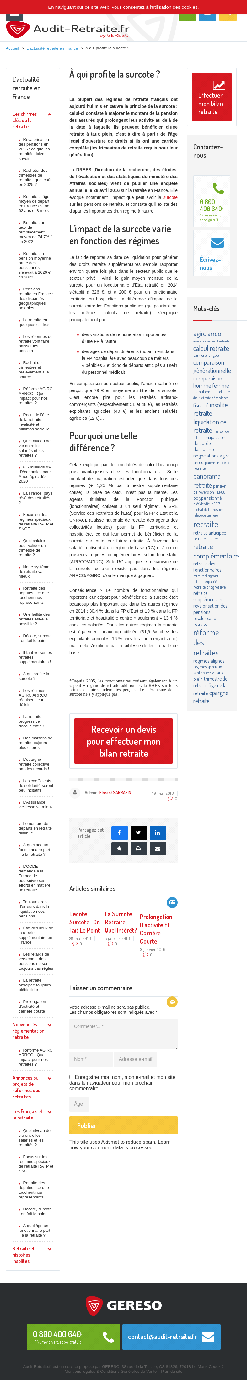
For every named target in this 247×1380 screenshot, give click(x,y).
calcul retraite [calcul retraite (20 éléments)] (211, 348)
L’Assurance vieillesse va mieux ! (36, 807)
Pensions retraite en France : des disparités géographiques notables (36, 298)
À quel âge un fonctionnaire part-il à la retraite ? (35, 850)
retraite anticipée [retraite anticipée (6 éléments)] (209, 533)
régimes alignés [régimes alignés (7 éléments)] (209, 660)
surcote (170, 197)
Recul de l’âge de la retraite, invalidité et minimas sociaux (34, 421)
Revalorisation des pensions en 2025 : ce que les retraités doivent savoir (34, 149)
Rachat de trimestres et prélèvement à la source (34, 369)
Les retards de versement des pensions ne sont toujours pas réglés (36, 961)
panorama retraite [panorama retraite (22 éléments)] (207, 480)
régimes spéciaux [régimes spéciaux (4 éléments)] (207, 666)
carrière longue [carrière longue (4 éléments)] (206, 355)
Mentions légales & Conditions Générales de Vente (111, 1371)
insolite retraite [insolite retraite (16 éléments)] (210, 408)
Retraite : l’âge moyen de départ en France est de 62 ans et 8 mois (34, 203)
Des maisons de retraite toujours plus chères (35, 743)
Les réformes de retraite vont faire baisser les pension (36, 343)
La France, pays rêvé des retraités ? (35, 498)
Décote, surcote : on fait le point (35, 638)
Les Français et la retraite (28, 1114)
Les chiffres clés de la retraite (25, 120)
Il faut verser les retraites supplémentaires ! (35, 657)
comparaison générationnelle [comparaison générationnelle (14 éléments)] (212, 366)
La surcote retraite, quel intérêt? (121, 922)
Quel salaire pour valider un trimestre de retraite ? (32, 547)
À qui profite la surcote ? (34, 676)
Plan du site (171, 1371)
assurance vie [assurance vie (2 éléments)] (202, 341)
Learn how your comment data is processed (120, 1144)
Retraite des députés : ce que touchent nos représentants (34, 595)
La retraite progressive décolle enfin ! (31, 721)
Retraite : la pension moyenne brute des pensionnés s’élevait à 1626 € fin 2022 (35, 265)
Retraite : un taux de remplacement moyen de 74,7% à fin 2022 (36, 232)
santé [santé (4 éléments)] (197, 672)
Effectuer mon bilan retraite (211, 97)
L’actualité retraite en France (26, 87)
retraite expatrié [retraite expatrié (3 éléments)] (205, 581)
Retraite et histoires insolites (24, 1254)
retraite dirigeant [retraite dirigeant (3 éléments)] (205, 575)
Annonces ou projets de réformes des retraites (26, 1087)
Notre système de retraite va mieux (34, 571)
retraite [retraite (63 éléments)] (205, 524)
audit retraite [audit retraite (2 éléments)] (221, 341)
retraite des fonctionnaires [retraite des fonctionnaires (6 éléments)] (207, 566)
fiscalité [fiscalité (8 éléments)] (201, 404)
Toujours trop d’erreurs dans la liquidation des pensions (34, 909)
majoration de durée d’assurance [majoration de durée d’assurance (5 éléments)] (209, 443)
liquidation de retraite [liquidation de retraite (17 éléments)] (210, 425)
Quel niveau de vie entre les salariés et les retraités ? (35, 448)
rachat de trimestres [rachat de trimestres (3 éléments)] (208, 509)
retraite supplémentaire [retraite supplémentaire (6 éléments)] (208, 596)
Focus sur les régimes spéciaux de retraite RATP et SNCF (36, 521)
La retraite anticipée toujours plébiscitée (35, 985)
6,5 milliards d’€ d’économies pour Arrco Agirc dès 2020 (35, 474)
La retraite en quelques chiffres (34, 322)
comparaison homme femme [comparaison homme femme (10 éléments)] (211, 381)
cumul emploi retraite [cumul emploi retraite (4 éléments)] (211, 391)
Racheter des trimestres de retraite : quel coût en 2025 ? (35, 177)
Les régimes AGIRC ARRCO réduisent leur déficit (33, 697)
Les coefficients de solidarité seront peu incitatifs (36, 785)
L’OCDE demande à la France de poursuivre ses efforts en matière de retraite (35, 878)
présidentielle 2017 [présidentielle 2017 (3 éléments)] (206, 503)
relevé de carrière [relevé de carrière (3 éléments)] (205, 515)
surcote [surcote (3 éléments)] (208, 672)
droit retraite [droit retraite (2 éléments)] (202, 397)
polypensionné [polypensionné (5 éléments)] (207, 498)
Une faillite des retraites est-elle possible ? (34, 619)
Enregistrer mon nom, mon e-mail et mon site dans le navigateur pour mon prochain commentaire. (122, 1082)
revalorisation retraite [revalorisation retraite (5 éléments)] (206, 621)
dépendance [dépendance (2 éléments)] (220, 397)
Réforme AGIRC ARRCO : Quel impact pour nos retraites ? (36, 395)
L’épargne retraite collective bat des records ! (34, 764)
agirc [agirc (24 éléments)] (199, 333)
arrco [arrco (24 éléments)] (214, 333)
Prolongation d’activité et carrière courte (32, 1006)
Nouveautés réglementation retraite (28, 1030)
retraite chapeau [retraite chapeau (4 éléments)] (207, 538)
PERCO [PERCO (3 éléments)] (220, 492)
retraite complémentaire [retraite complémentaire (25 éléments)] (216, 550)
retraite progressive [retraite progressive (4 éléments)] (209, 587)
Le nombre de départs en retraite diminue (35, 828)
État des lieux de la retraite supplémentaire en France (36, 935)
